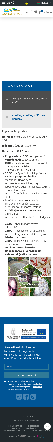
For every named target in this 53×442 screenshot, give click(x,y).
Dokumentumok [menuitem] (15, 426)
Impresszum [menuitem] (33, 426)
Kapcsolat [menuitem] (15, 428)
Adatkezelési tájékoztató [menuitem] (14, 431)
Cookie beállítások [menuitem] (41, 431)
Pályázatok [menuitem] (31, 428)
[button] (47, 426)
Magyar (44, 3)
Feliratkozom (26, 375)
